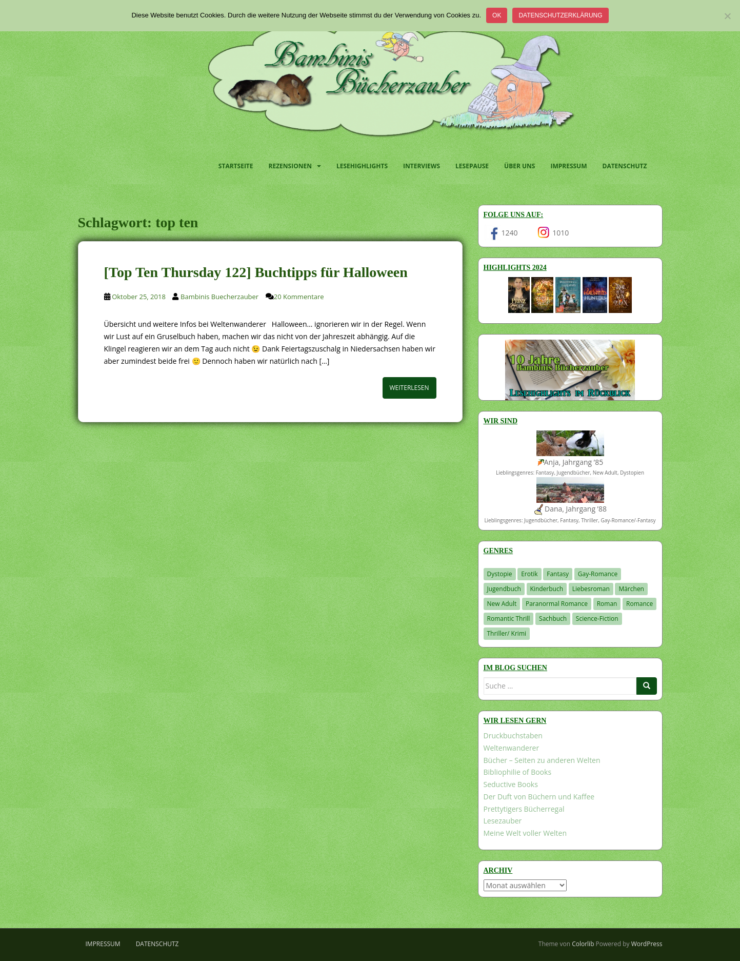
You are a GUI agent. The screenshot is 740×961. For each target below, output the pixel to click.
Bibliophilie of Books (518, 772)
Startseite (235, 166)
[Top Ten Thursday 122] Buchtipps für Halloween (256, 272)
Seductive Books (511, 784)
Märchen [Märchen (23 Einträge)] (631, 588)
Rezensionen (290, 166)
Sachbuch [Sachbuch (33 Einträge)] (553, 618)
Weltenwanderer (511, 748)
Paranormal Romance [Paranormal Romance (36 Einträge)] (557, 603)
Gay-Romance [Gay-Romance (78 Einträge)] (598, 574)
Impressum (568, 166)
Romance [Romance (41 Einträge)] (639, 603)
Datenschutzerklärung (560, 15)
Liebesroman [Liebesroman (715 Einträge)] (591, 588)
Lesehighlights (362, 166)
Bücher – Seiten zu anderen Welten (542, 760)
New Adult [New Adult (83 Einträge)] (502, 603)
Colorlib (583, 943)
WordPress (647, 943)
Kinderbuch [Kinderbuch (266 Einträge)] (547, 588)
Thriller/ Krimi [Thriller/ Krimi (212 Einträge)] (507, 633)
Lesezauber (503, 821)
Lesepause (472, 166)
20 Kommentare (299, 296)
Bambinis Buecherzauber (219, 296)
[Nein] (727, 16)
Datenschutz (625, 166)
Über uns (519, 166)
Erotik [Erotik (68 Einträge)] (529, 574)
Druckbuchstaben (513, 735)
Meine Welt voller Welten (525, 833)
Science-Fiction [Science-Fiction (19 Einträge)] (597, 618)
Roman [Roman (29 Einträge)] (607, 603)
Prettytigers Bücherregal (524, 809)
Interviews (421, 166)
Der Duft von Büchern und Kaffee (539, 796)
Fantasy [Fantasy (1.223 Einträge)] (558, 574)
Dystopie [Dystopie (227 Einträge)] (499, 574)
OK (496, 15)
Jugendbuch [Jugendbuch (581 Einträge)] (504, 588)
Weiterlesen (409, 387)
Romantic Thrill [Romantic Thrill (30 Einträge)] (508, 618)
